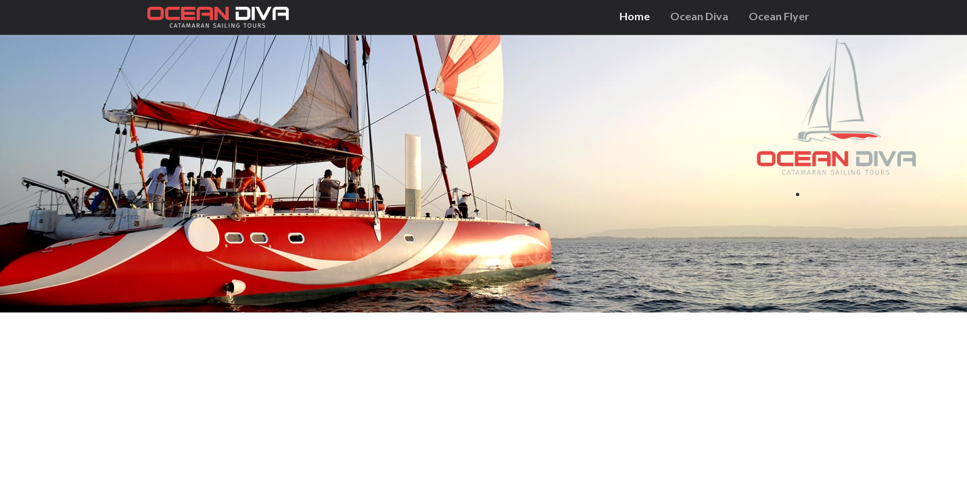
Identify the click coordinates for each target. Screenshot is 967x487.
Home (634, 15)
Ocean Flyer (779, 15)
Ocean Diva (699, 15)
